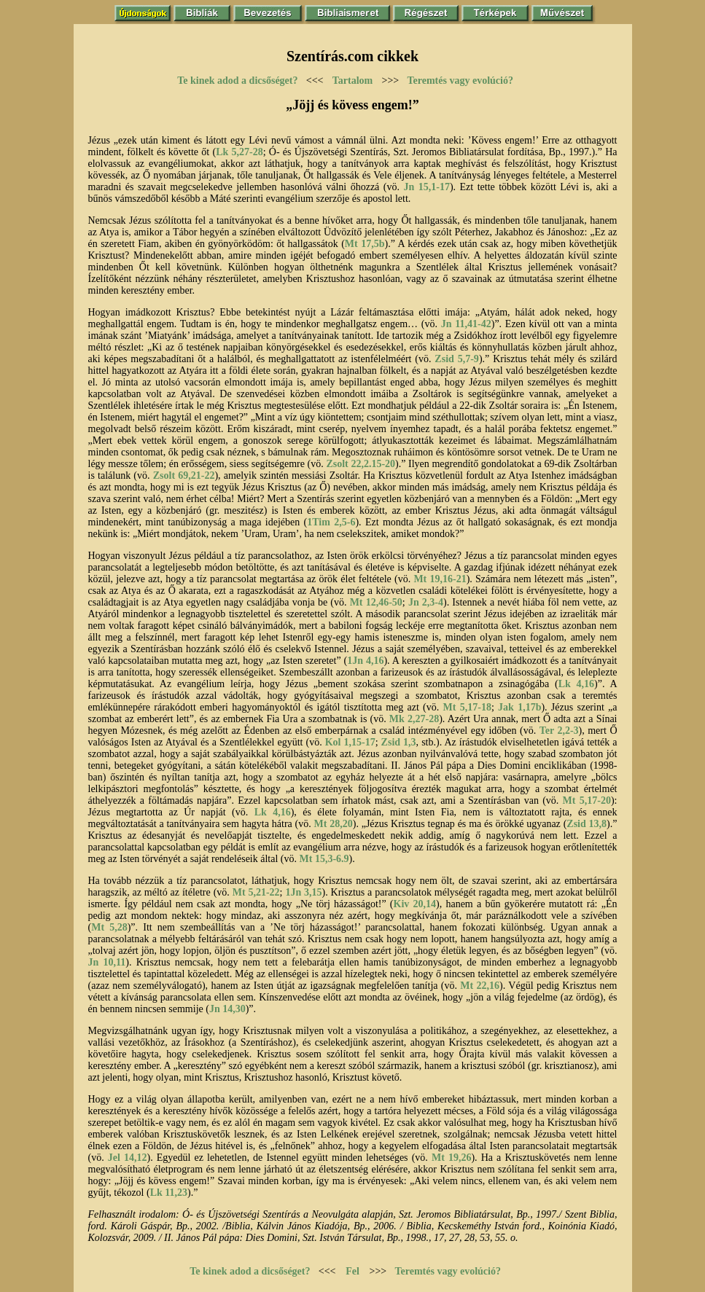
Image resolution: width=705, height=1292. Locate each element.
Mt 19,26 (451, 1157)
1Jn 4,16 (365, 660)
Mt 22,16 (479, 985)
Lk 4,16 (576, 683)
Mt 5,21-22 (256, 892)
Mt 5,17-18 (467, 707)
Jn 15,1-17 (426, 186)
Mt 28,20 (333, 823)
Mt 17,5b (365, 243)
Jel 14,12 (127, 1157)
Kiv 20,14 (415, 903)
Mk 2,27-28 (414, 718)
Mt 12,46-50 (376, 602)
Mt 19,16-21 (439, 578)
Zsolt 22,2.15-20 (360, 463)
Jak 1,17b (519, 707)
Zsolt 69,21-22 (184, 475)
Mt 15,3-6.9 (324, 858)
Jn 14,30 (227, 1008)
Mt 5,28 (109, 927)
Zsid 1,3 (398, 742)
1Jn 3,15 (303, 892)
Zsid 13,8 (586, 823)
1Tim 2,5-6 (331, 522)
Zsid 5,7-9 (457, 358)
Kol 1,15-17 (350, 742)
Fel (352, 1271)
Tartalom (352, 80)
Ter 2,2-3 (559, 730)
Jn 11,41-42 (466, 323)
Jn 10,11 (107, 962)
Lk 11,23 (168, 1192)
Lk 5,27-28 (239, 151)
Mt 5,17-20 (587, 800)
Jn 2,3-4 (425, 602)
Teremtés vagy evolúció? (460, 80)
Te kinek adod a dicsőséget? (237, 80)
